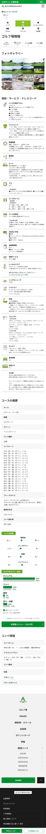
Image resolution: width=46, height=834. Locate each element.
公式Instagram (30, 757)
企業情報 (6, 798)
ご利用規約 (7, 813)
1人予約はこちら (35, 831)
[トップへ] (40, 780)
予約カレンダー (13, 831)
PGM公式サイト (30, 770)
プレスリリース (9, 803)
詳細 (41, 2)
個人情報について (9, 818)
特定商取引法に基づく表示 (13, 823)
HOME (18, 780)
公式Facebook (30, 762)
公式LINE (31, 753)
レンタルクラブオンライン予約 (18, 275)
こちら (18, 294)
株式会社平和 (30, 766)
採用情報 (6, 808)
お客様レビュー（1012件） (27, 624)
